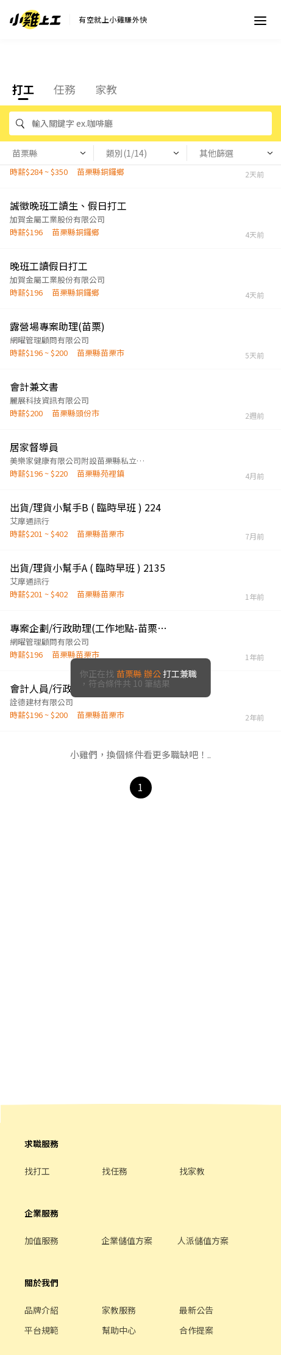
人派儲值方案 (203, 1240)
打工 (23, 89)
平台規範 (41, 1330)
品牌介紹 (41, 1310)
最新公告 (196, 1310)
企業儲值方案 (126, 1240)
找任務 (114, 1171)
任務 (65, 89)
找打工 (37, 1171)
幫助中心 (119, 1330)
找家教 (192, 1171)
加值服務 (41, 1240)
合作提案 (196, 1330)
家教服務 (119, 1310)
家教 (106, 89)
